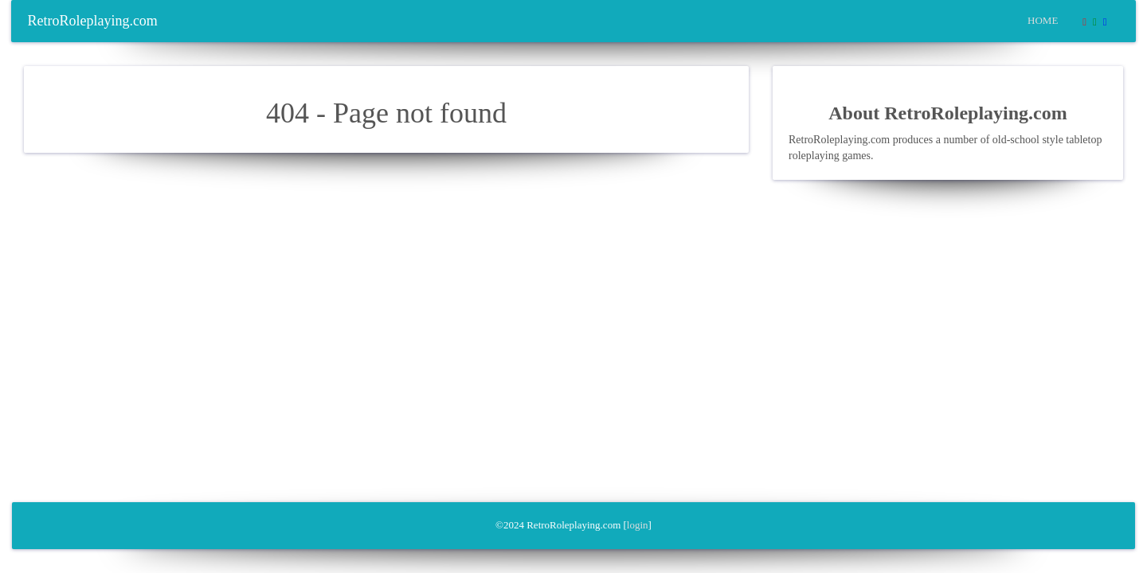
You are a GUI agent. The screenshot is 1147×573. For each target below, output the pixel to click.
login (637, 525)
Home (1043, 20)
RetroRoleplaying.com (92, 21)
